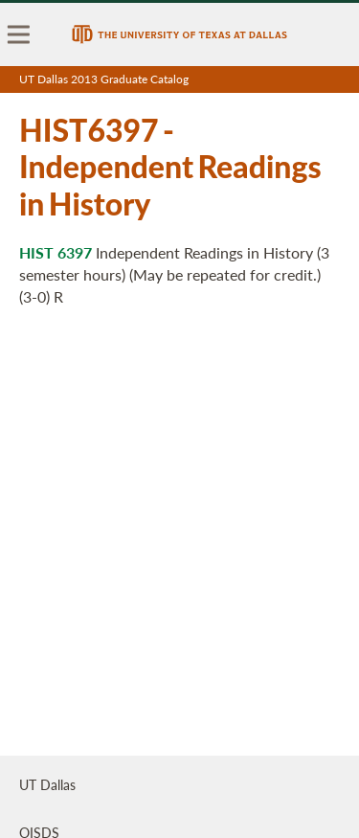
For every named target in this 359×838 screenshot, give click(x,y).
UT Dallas (47, 784)
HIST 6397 (55, 252)
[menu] (19, 34)
